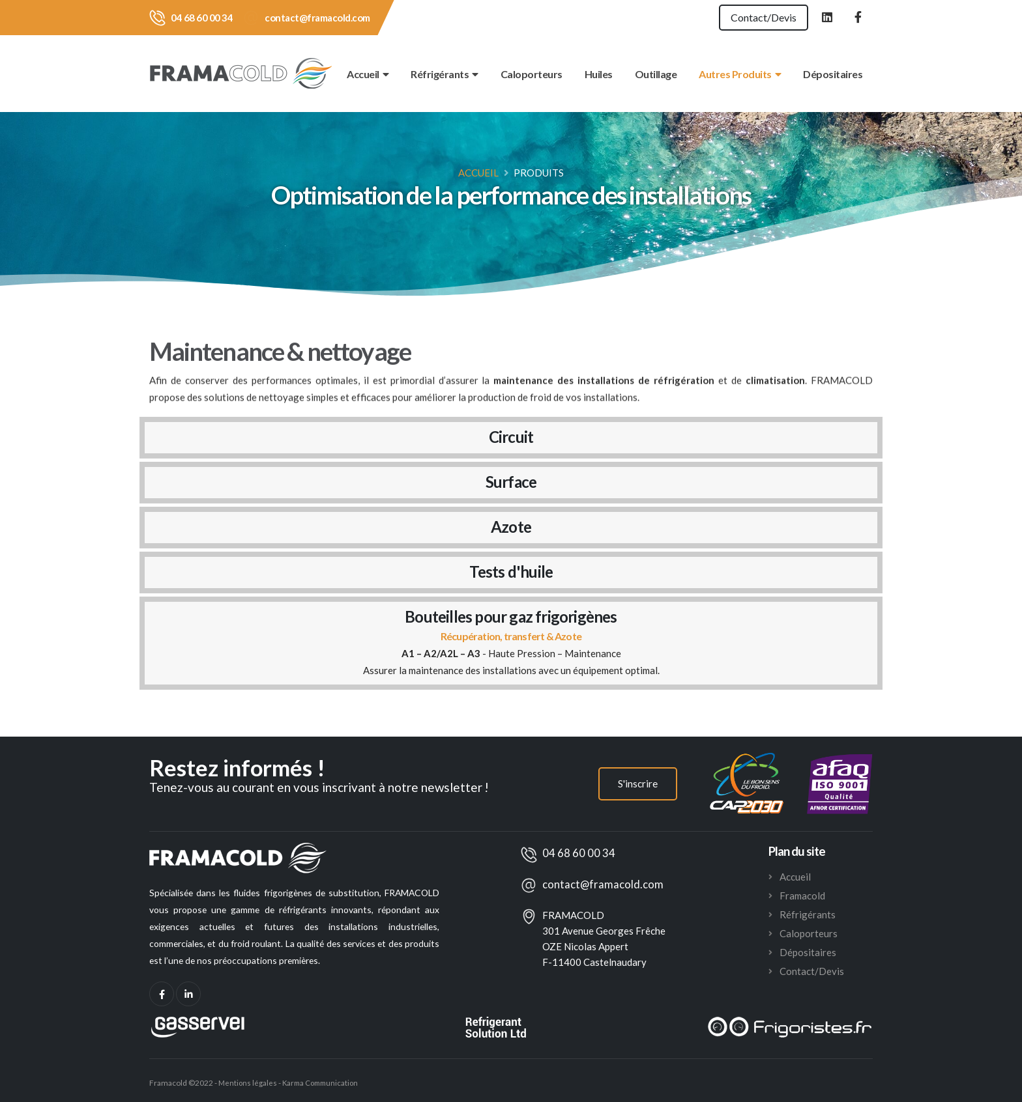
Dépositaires (832, 74)
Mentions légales (247, 1083)
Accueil (367, 74)
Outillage (656, 74)
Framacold (802, 895)
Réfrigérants (444, 74)
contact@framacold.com (317, 17)
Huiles (599, 74)
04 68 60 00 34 (202, 17)
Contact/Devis (757, 17)
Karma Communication (324, 1083)
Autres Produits (740, 74)
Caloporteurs (531, 74)
